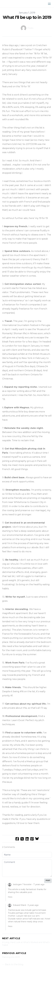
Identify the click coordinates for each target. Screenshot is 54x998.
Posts (30, 28)
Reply (10, 897)
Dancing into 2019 (11, 957)
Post (48, 880)
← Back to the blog (12, 964)
